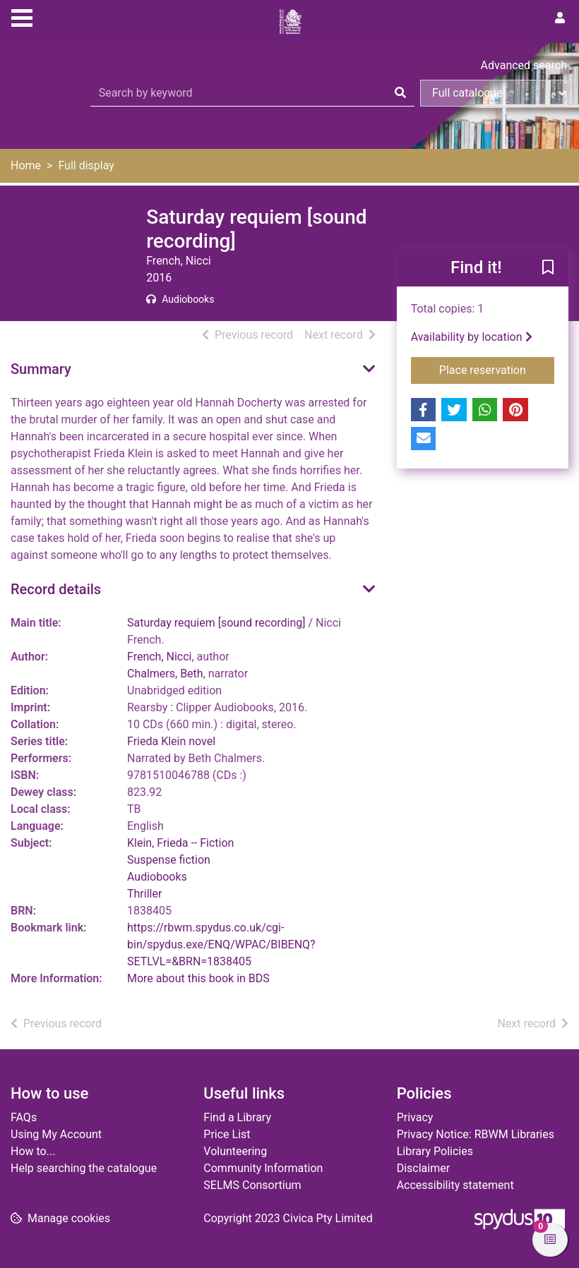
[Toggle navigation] (21, 16)
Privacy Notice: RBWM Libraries (475, 1134)
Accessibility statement (455, 1185)
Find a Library (237, 1117)
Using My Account (56, 1134)
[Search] (400, 93)
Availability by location (471, 337)
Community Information (263, 1168)
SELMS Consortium (252, 1185)
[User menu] (560, 18)
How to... (33, 1151)
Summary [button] (41, 369)
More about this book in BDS (198, 978)
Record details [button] (56, 589)
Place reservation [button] (496, 369)
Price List (226, 1134)
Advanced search (524, 65)
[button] (548, 269)
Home (26, 165)
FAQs (24, 1117)
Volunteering (235, 1151)
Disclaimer (423, 1168)
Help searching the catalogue (84, 1168)
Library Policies (435, 1151)
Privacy (415, 1117)
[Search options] (494, 93)
